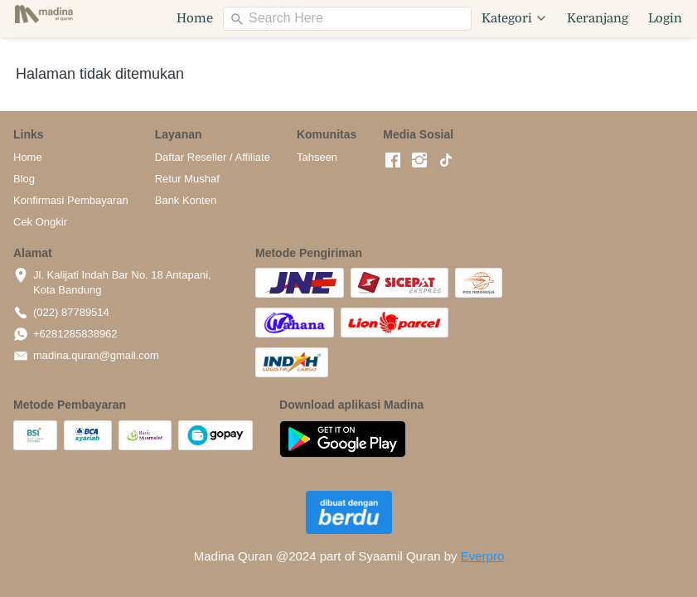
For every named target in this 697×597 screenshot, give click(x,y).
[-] (393, 161)
